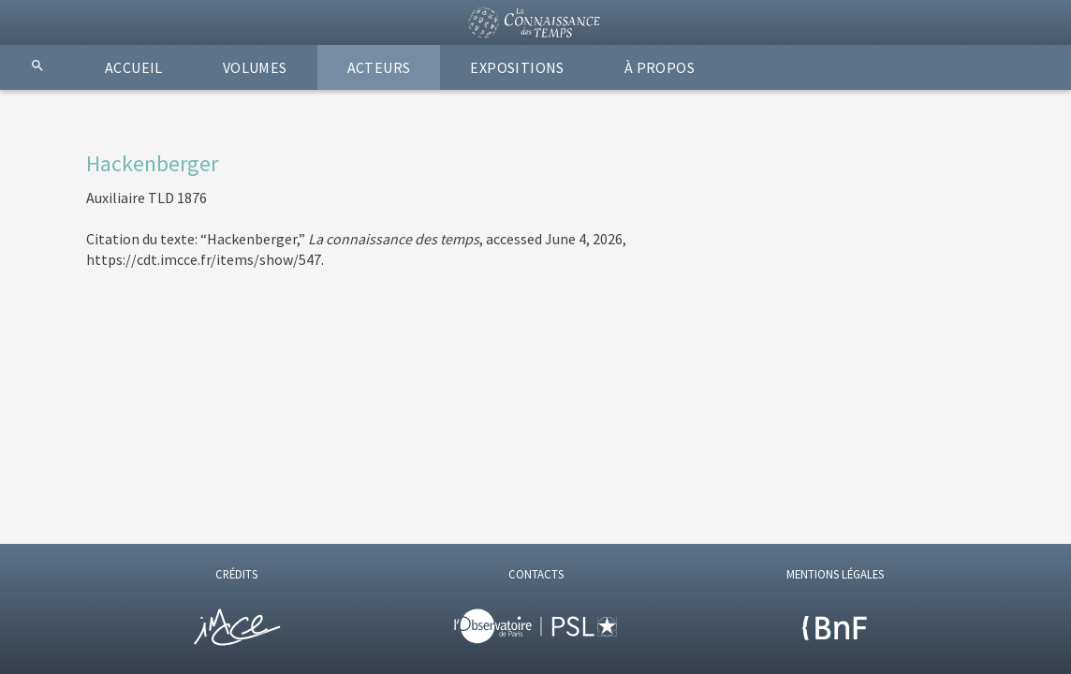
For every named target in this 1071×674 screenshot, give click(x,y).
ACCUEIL (134, 67)
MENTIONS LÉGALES (835, 573)
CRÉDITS (236, 573)
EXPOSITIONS (517, 67)
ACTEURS (379, 67)
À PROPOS (659, 67)
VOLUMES (255, 67)
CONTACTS (536, 573)
